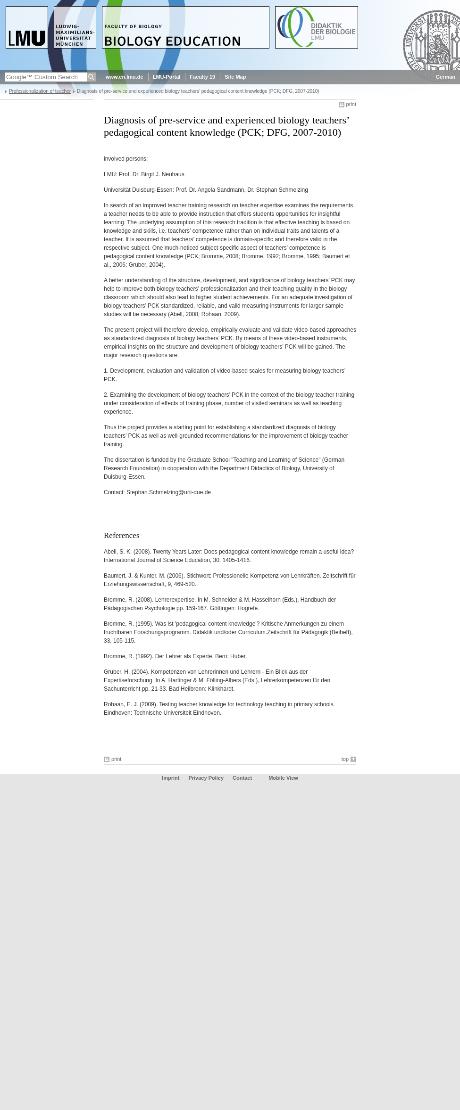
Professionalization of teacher (40, 91)
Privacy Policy (206, 778)
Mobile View (283, 778)
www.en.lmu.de (124, 77)
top (345, 759)
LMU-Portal (167, 77)
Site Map (235, 77)
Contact (242, 778)
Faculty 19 (202, 77)
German (445, 77)
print (351, 104)
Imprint (170, 778)
